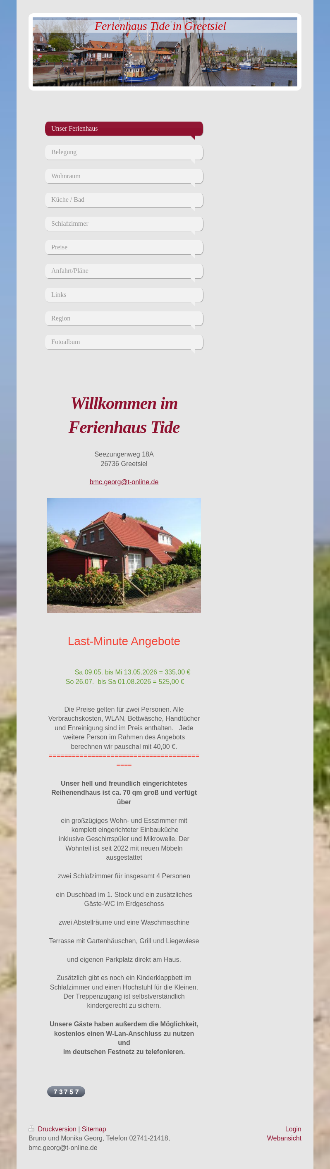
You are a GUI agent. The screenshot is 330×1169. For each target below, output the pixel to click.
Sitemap (94, 1129)
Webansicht (284, 1138)
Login (293, 1129)
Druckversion (53, 1129)
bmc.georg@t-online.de (124, 481)
